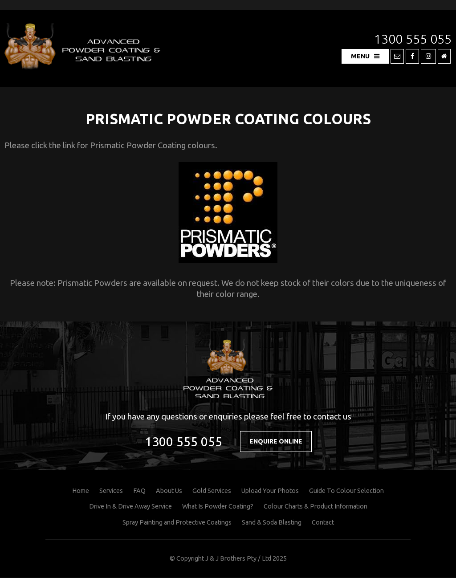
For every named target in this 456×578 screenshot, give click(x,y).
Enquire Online (275, 441)
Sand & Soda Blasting (271, 522)
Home (80, 491)
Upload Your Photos (270, 491)
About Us (169, 491)
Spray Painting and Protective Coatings (177, 522)
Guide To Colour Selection (346, 491)
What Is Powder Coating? (217, 506)
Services (111, 491)
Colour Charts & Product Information (315, 506)
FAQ (139, 491)
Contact (323, 522)
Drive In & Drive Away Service (130, 506)
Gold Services (211, 491)
